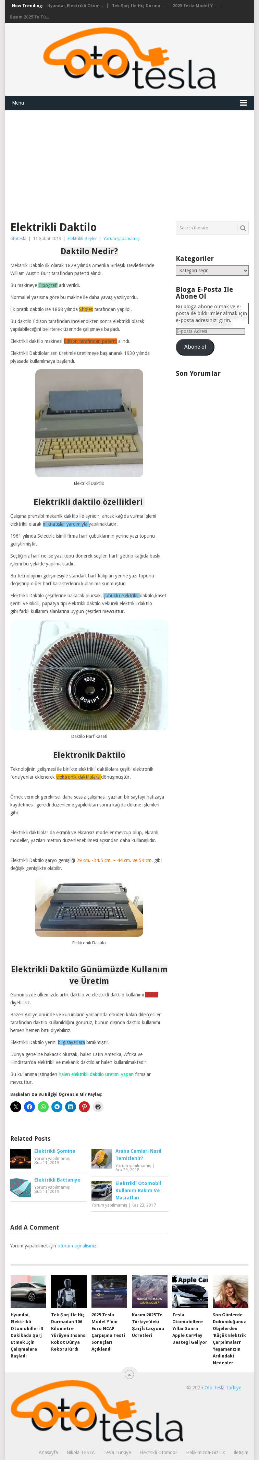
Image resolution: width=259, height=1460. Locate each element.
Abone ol (195, 347)
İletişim (241, 1452)
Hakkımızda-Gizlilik (205, 1452)
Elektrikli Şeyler (82, 238)
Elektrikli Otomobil (158, 1452)
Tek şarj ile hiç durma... (137, 5)
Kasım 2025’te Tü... (29, 17)
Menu (18, 103)
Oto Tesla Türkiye (223, 1387)
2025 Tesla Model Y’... (195, 5)
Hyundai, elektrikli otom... (75, 5)
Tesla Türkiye (117, 1452)
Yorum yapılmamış (121, 238)
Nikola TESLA (80, 1452)
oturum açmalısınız (77, 1245)
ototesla (18, 238)
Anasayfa (48, 1452)
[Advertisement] (129, 162)
